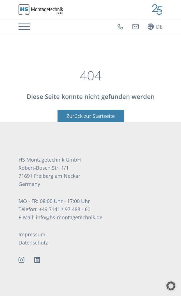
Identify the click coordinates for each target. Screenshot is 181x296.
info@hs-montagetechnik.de (69, 217)
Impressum (32, 234)
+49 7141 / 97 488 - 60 (64, 209)
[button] (171, 286)
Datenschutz (33, 242)
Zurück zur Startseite (91, 116)
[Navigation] (24, 27)
